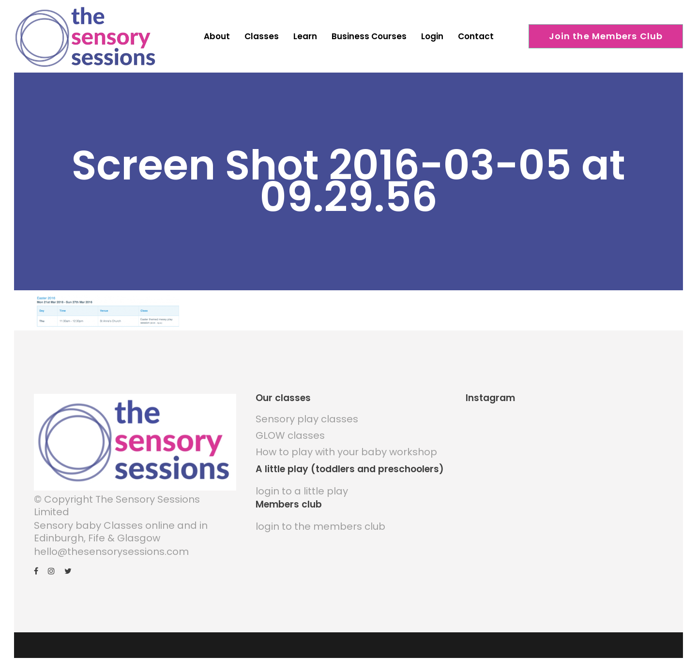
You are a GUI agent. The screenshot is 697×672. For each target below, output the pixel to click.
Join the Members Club (606, 36)
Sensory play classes (307, 419)
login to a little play (302, 491)
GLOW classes (290, 435)
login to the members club (320, 526)
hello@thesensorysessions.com (111, 551)
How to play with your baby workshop (346, 452)
